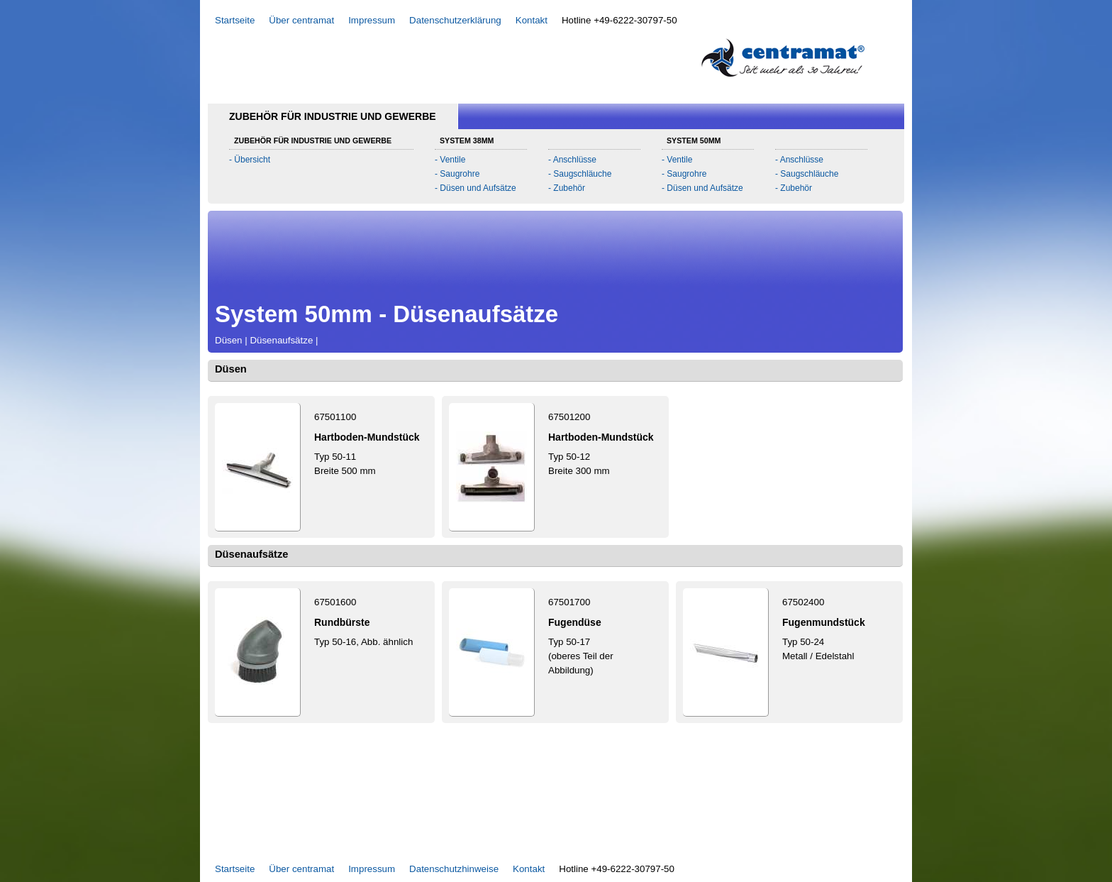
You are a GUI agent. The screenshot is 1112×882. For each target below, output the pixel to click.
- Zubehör (566, 188)
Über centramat (301, 20)
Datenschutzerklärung (455, 20)
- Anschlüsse (572, 160)
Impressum (371, 20)
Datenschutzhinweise (454, 869)
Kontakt (531, 20)
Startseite (235, 20)
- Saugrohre (457, 174)
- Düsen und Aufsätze (475, 188)
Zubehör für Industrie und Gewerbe (332, 116)
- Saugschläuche (579, 174)
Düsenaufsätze (281, 340)
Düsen (229, 340)
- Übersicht (249, 160)
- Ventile (450, 160)
